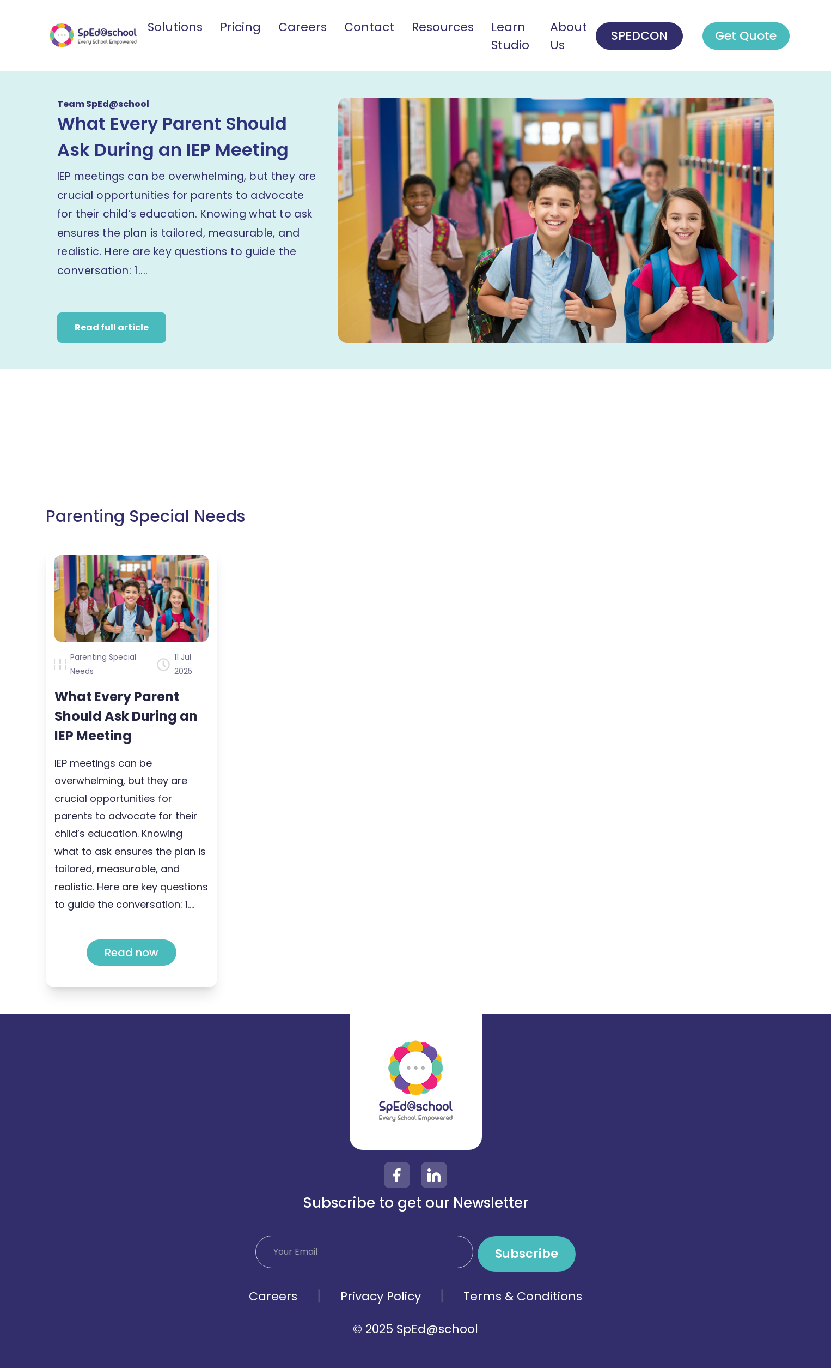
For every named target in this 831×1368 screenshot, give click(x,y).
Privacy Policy (380, 1296)
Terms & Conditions (522, 1296)
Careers (273, 1296)
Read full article (112, 327)
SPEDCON (639, 35)
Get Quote (746, 35)
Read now (131, 952)
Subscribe (526, 1253)
